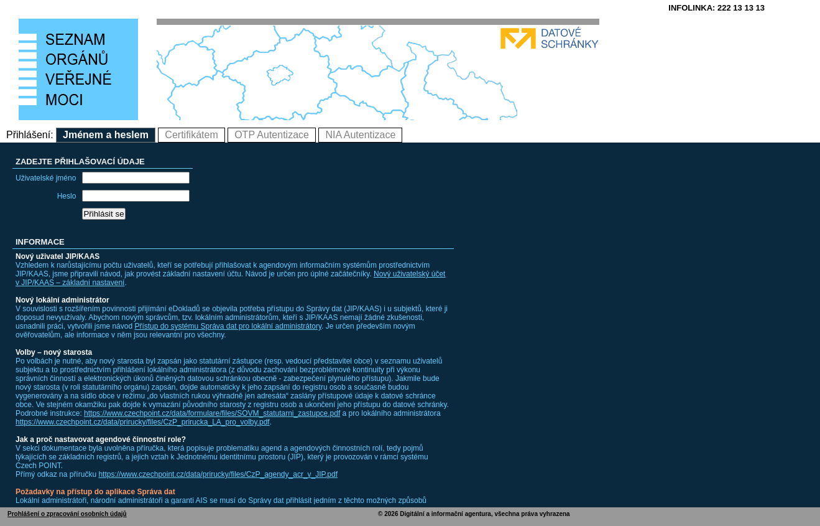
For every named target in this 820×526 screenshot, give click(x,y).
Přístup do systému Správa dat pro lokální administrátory (227, 326)
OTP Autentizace (271, 134)
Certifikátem (191, 134)
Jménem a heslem (106, 134)
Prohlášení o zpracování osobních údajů (67, 513)
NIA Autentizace (360, 134)
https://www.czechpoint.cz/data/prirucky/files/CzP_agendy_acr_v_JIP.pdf (218, 474)
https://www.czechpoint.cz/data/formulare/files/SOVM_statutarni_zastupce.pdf (212, 413)
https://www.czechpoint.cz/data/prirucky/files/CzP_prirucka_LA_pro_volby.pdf (143, 422)
